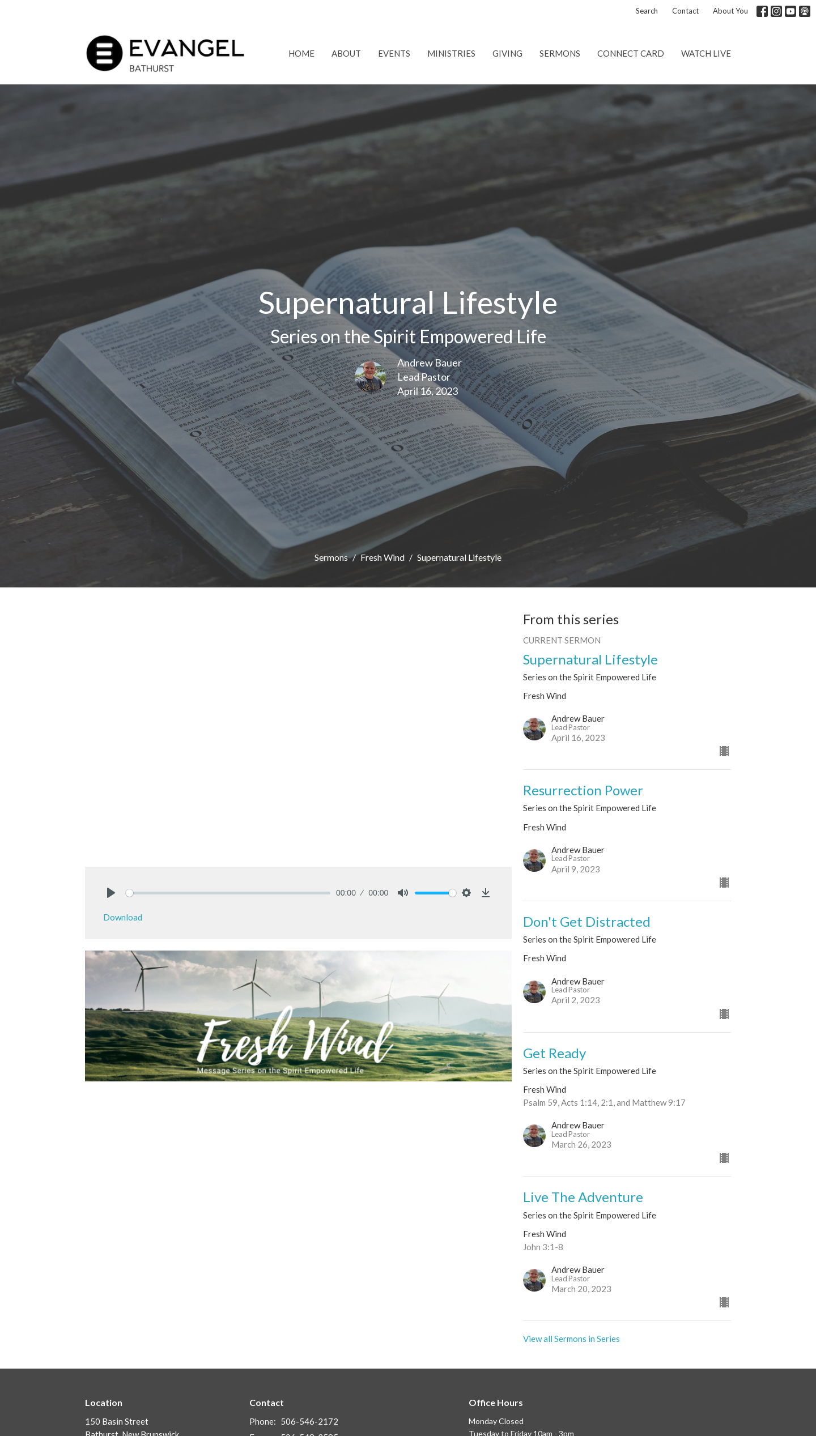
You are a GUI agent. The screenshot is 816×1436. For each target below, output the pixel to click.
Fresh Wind (382, 557)
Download (122, 917)
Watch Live (706, 53)
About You (730, 10)
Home (301, 53)
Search (647, 10)
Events (394, 53)
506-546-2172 (309, 1421)
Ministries (451, 53)
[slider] (228, 893)
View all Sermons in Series (571, 1338)
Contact (685, 10)
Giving (507, 53)
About (346, 53)
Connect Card (630, 53)
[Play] (111, 893)
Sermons (559, 53)
